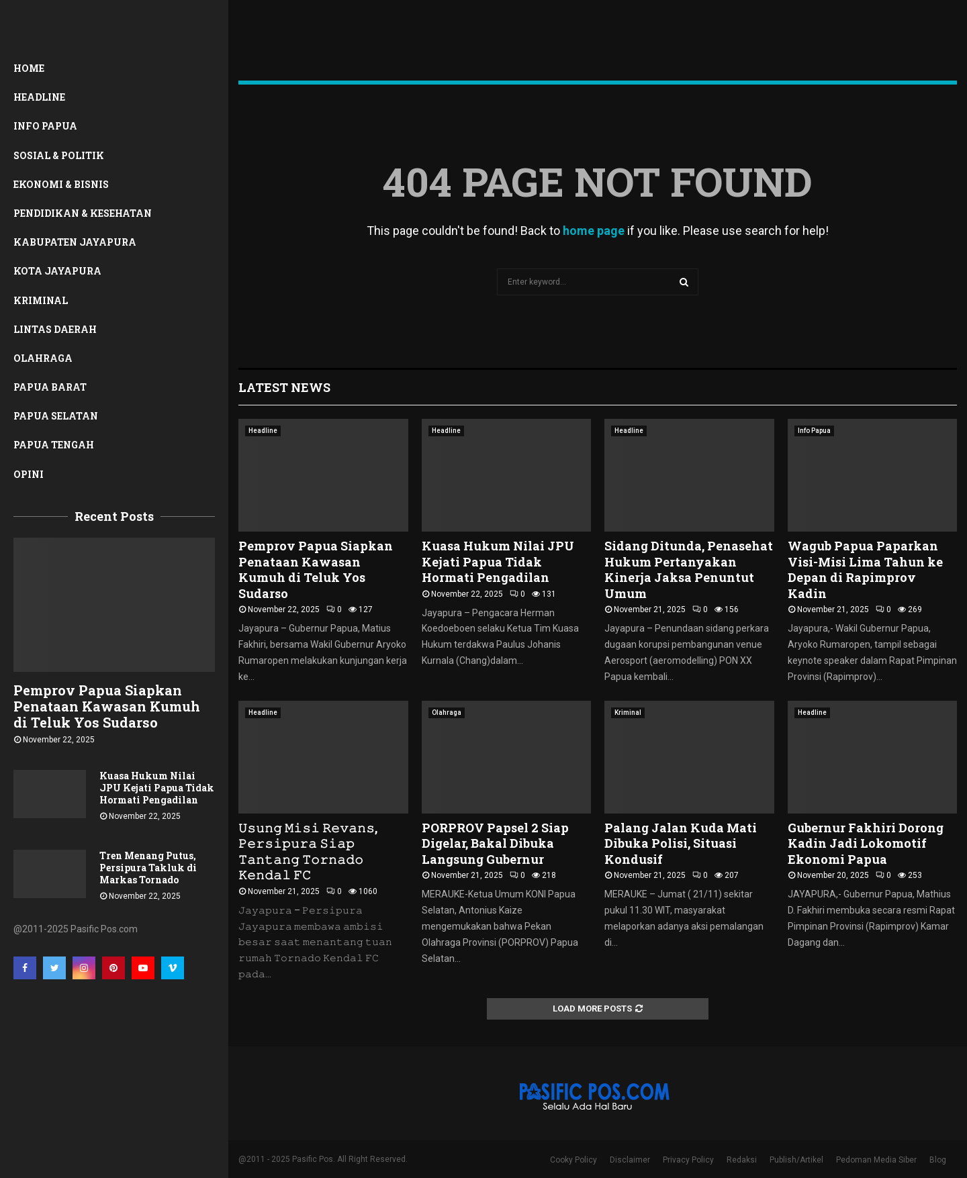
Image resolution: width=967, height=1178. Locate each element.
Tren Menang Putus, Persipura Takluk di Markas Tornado (148, 867)
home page (594, 231)
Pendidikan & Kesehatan (82, 213)
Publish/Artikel (796, 1160)
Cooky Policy (573, 1160)
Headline (39, 97)
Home (28, 68)
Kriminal (40, 300)
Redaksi (742, 1160)
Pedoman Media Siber (876, 1160)
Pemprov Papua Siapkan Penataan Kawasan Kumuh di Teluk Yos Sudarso (106, 706)
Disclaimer (630, 1160)
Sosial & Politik (58, 155)
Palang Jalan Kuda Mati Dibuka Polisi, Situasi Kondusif (680, 843)
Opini (28, 474)
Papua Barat (50, 387)
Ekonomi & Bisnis (61, 184)
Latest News (284, 387)
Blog (937, 1160)
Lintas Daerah (55, 329)
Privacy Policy (688, 1160)
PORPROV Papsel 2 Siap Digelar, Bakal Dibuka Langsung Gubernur (495, 843)
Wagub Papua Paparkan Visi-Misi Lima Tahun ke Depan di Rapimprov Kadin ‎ (865, 569)
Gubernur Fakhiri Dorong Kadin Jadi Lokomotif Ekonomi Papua (865, 843)
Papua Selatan (55, 415)
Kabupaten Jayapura (74, 242)
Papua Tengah (53, 444)
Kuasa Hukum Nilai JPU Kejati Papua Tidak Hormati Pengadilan (156, 787)
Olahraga (43, 358)
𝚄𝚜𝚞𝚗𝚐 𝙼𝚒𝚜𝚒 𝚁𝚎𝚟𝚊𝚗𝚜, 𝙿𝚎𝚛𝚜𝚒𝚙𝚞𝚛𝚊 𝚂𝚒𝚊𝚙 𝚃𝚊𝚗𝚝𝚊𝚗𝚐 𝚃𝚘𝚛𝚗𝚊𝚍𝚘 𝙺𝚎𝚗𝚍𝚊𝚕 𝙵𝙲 (307, 851)
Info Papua (45, 125)
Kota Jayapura (57, 270)
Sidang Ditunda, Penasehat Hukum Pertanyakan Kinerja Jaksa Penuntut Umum (688, 569)
